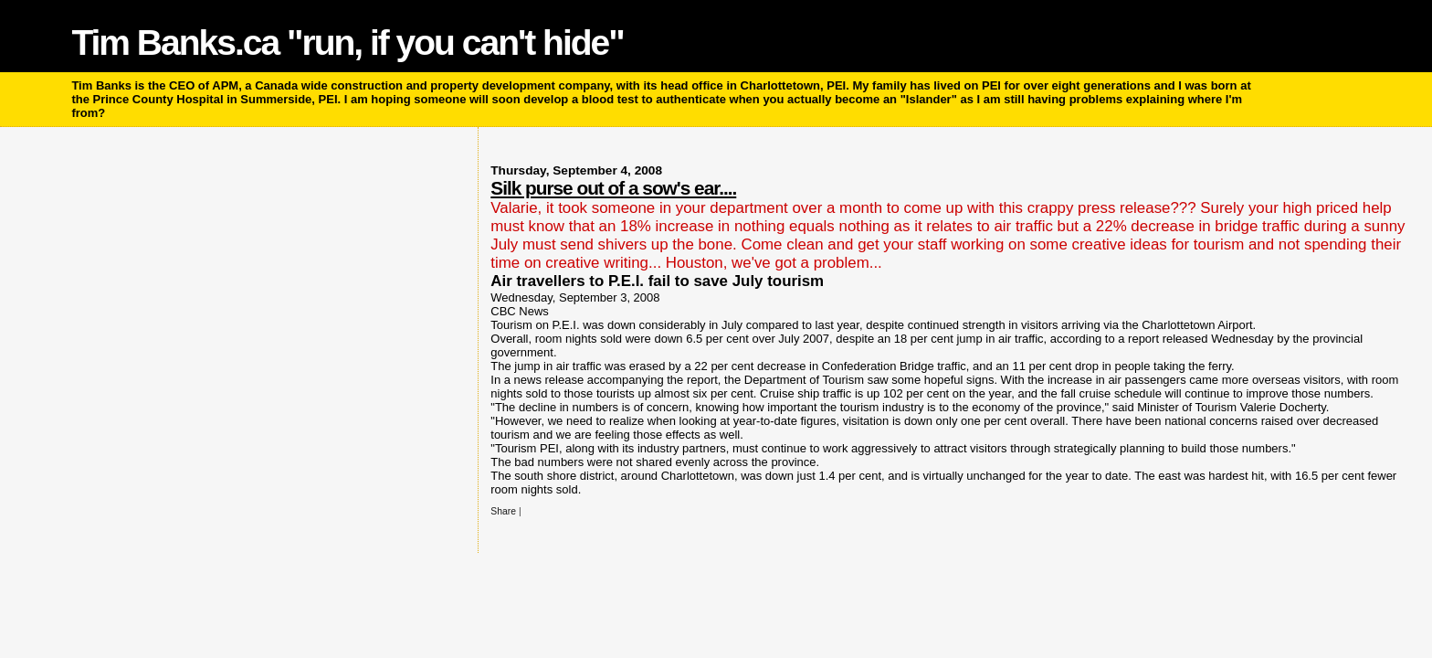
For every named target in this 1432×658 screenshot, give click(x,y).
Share (503, 511)
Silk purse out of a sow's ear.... (613, 187)
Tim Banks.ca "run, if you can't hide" (347, 42)
